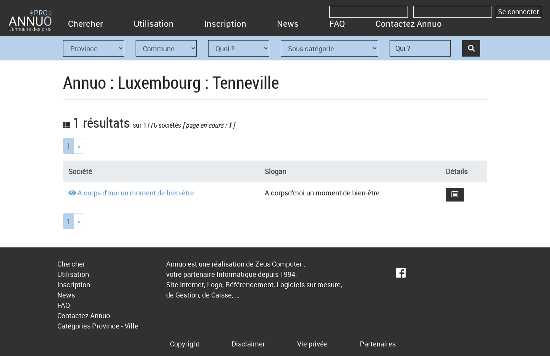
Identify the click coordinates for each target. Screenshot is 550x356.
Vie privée (312, 343)
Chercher (85, 23)
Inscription (225, 23)
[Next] (79, 146)
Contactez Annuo (408, 23)
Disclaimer (248, 343)
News (288, 23)
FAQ (337, 23)
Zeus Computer (278, 263)
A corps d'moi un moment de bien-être (136, 192)
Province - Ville (115, 325)
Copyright (184, 343)
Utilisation (154, 23)
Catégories (74, 325)
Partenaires (378, 343)
